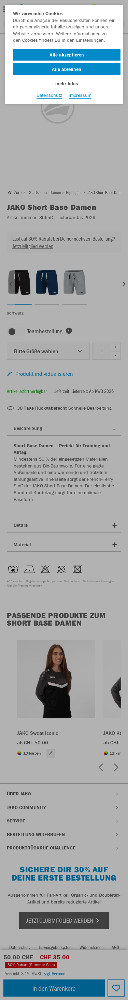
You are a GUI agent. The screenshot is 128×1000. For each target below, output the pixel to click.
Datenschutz (49, 95)
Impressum (80, 95)
